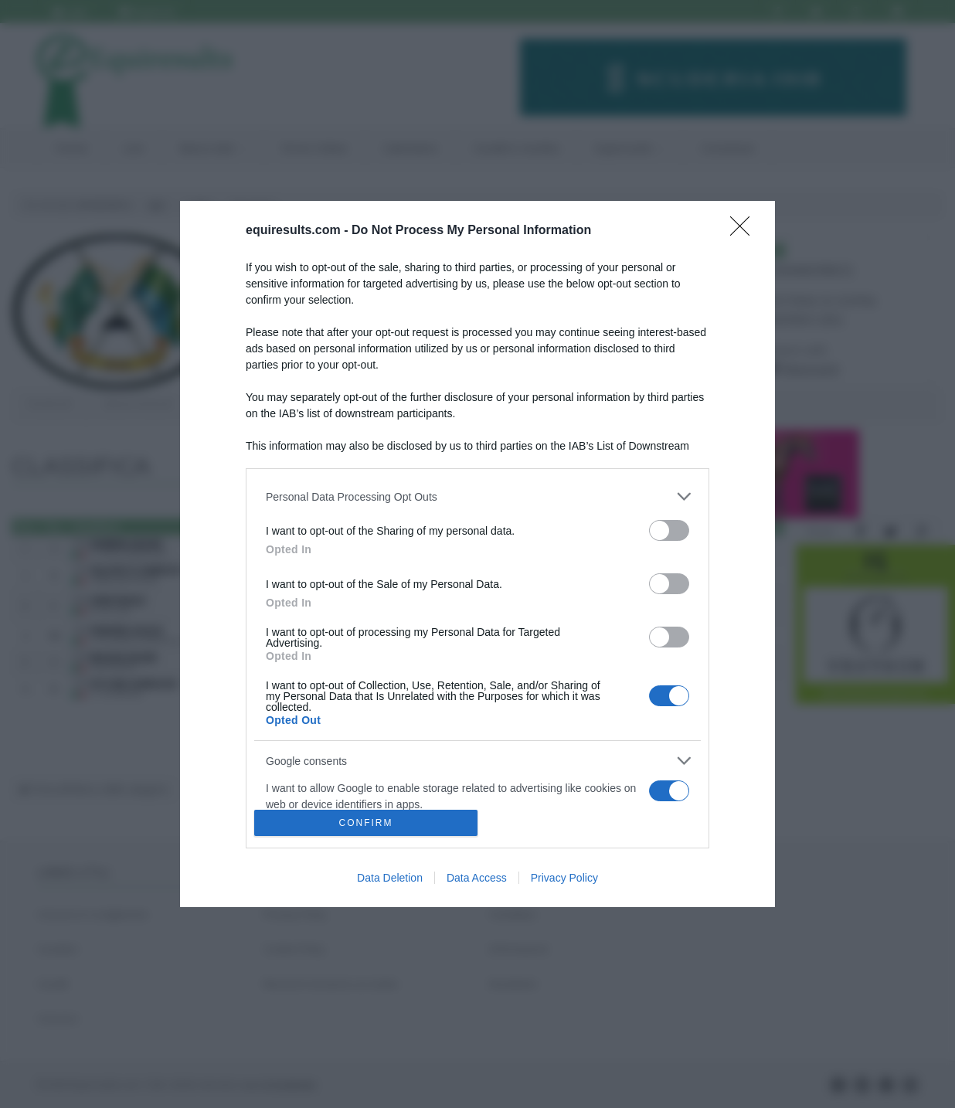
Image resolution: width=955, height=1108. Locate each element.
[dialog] (477, 553)
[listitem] (477, 496)
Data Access (477, 878)
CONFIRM (366, 822)
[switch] (669, 530)
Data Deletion (390, 878)
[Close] (745, 231)
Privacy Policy (564, 878)
